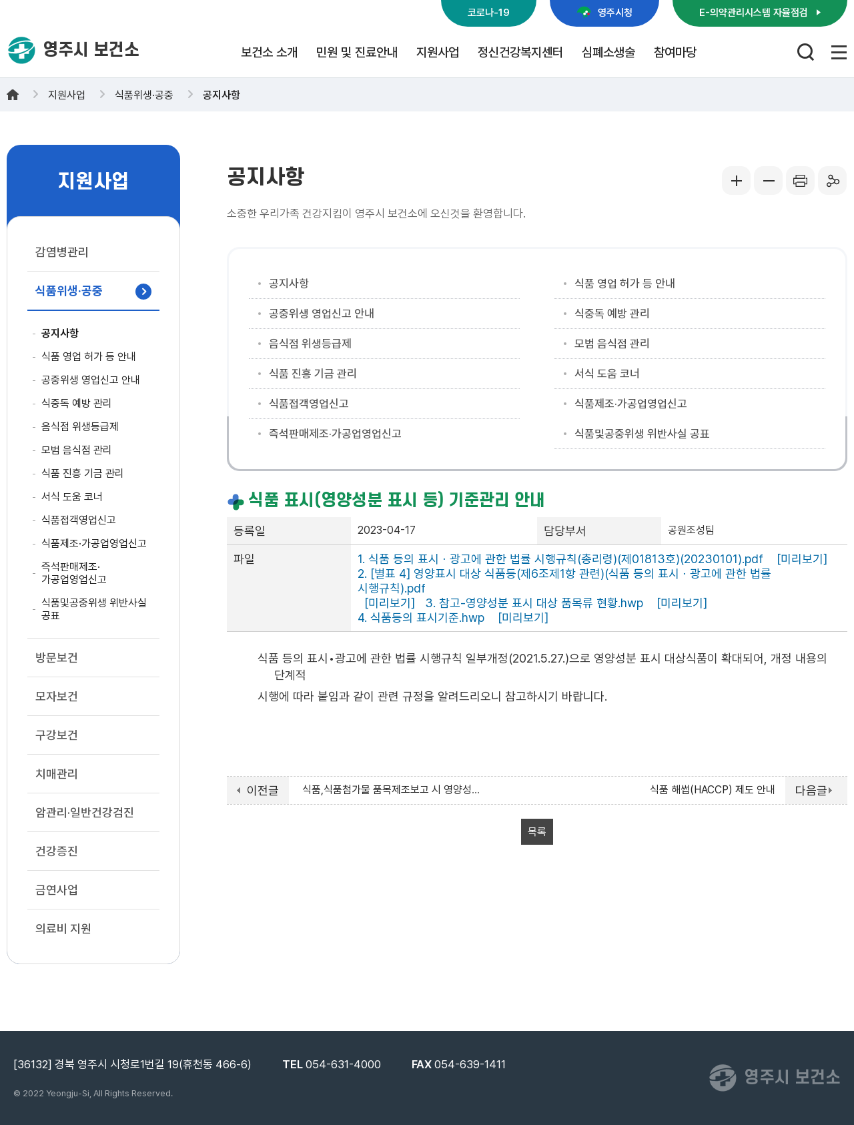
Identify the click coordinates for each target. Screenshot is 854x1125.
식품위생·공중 (144, 95)
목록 (537, 831)
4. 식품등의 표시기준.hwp (421, 618)
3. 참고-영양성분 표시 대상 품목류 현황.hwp (534, 603)
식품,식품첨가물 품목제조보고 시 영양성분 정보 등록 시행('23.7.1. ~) (447, 789)
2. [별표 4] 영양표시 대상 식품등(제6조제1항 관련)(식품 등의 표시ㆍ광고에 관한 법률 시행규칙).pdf (564, 581)
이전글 (263, 790)
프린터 (800, 181)
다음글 (811, 790)
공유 (832, 181)
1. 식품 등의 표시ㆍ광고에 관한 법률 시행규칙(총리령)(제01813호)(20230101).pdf (560, 559)
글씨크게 (736, 181)
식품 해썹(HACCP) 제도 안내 (712, 789)
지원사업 (66, 95)
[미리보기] (802, 559)
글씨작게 (768, 181)
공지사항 (221, 95)
